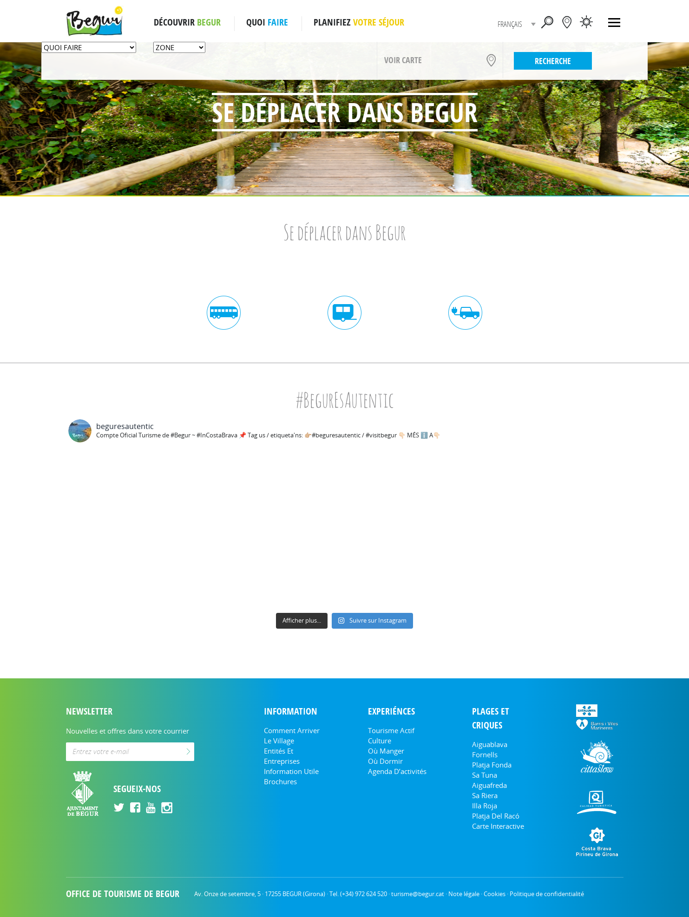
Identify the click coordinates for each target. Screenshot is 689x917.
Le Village (279, 740)
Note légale (463, 894)
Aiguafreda (489, 785)
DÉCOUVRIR (187, 22)
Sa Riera (485, 795)
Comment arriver (292, 730)
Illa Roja (484, 805)
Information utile (291, 771)
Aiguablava (489, 744)
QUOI (267, 22)
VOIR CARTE (403, 59)
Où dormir (385, 761)
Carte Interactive (498, 826)
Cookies (494, 894)
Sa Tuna (484, 775)
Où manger (386, 750)
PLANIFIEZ (359, 22)
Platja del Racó (495, 815)
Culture (379, 740)
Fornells (485, 754)
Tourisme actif (391, 730)
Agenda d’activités (397, 771)
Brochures (280, 781)
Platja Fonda (492, 764)
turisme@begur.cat (417, 894)
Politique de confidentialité (547, 894)
